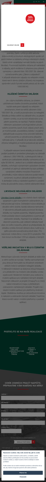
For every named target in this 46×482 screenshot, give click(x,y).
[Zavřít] (41, 8)
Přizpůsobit (23, 477)
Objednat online (14, 45)
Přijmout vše (23, 473)
